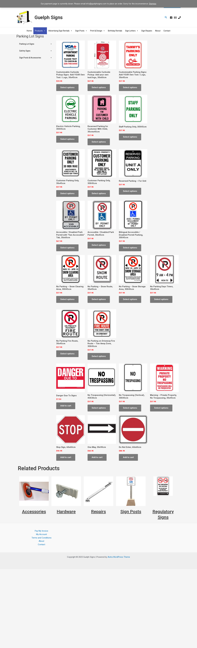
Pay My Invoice (41, 531)
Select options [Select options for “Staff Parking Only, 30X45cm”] (130, 137)
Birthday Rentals (115, 31)
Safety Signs (35, 50)
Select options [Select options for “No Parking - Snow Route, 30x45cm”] (99, 299)
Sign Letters (131, 30)
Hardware (66, 511)
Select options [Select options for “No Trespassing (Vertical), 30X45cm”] (130, 408)
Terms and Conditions (41, 538)
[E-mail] (175, 17)
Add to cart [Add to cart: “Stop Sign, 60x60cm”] (65, 457)
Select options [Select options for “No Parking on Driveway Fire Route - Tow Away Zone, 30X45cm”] (99, 356)
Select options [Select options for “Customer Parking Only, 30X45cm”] (99, 193)
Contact (166, 31)
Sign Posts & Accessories (35, 57)
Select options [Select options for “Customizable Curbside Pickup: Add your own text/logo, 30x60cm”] (99, 87)
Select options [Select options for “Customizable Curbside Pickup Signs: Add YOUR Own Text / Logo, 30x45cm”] (67, 87)
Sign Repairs (146, 31)
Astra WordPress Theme (119, 557)
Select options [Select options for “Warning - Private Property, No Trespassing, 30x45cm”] (161, 408)
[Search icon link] (166, 17)
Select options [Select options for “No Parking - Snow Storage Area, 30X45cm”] (130, 299)
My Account (41, 534)
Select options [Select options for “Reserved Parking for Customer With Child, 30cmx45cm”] (99, 142)
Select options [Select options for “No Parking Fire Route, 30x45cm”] (67, 353)
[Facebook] (171, 17)
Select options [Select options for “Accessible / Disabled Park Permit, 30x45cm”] (99, 245)
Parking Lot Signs (35, 43)
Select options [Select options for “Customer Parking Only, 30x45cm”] (67, 193)
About (157, 31)
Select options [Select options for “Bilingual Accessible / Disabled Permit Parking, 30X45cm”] (130, 247)
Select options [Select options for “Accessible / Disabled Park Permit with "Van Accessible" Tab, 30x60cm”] (67, 247)
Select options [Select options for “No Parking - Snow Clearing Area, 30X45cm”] (67, 299)
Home (29, 31)
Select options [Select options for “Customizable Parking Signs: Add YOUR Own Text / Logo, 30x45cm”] (130, 87)
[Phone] (179, 17)
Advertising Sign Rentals (60, 30)
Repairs (98, 511)
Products (40, 30)
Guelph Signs (48, 17)
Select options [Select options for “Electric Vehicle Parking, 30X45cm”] (67, 139)
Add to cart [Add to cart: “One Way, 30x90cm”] (97, 457)
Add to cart (65, 405)
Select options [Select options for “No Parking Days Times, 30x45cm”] (161, 299)
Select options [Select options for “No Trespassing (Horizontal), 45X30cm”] (99, 408)
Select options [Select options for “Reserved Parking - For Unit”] (130, 191)
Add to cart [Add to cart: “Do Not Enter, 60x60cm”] (128, 457)
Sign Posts (81, 30)
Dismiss (152, 3)
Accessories (34, 511)
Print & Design (97, 30)
